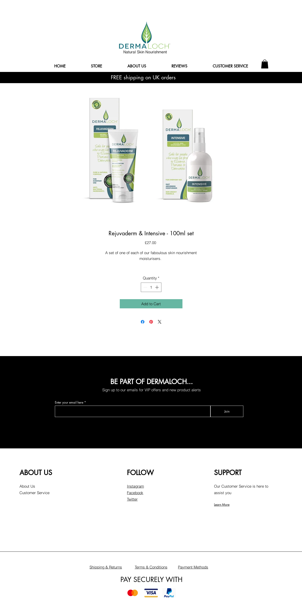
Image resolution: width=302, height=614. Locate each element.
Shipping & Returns (106, 567)
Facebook (135, 492)
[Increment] (157, 287)
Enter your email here (69, 402)
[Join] (226, 411)
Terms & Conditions (151, 567)
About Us (27, 486)
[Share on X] (159, 321)
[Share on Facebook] (142, 321)
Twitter (132, 499)
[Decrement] (144, 287)
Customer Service (34, 492)
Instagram (135, 486)
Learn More (221, 504)
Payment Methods (193, 567)
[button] (264, 64)
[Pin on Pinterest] (151, 321)
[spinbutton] (151, 287)
